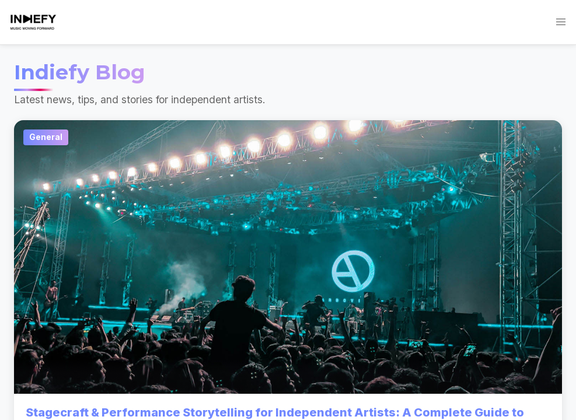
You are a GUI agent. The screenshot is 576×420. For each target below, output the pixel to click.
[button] (561, 22)
